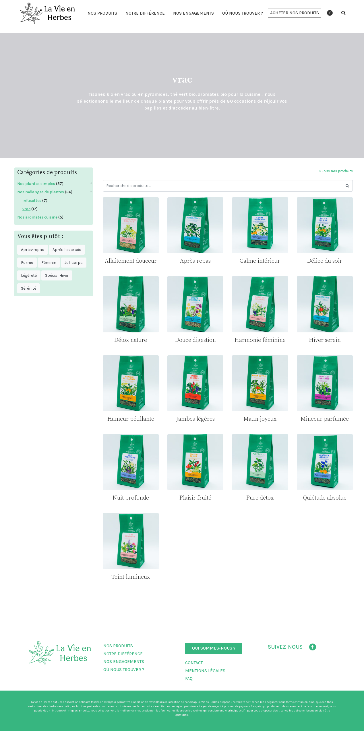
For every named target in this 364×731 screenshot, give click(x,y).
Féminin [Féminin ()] (48, 262)
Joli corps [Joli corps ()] (74, 262)
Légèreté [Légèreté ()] (29, 275)
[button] (294, 13)
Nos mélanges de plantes (40, 192)
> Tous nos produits (336, 171)
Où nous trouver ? (242, 13)
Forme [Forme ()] (27, 262)
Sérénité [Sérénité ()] (28, 288)
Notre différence (145, 13)
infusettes (31, 200)
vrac (26, 208)
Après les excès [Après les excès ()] (67, 249)
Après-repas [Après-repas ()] (32, 249)
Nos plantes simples (36, 183)
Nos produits (102, 13)
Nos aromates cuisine (37, 217)
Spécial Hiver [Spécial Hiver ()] (57, 275)
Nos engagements (193, 13)
